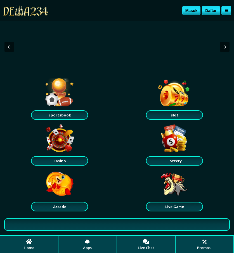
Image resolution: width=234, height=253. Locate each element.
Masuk (191, 10)
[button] (9, 47)
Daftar (210, 10)
